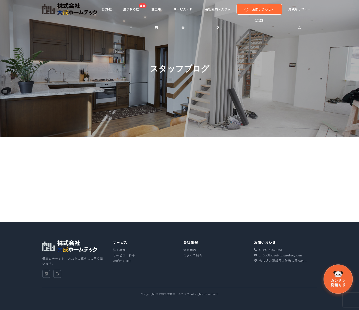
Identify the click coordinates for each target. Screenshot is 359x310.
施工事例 (156, 12)
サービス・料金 (183, 12)
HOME (107, 9)
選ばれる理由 (134, 10)
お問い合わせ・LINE (259, 11)
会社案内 (189, 249)
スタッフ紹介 (192, 255)
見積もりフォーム (299, 12)
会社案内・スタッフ (218, 12)
